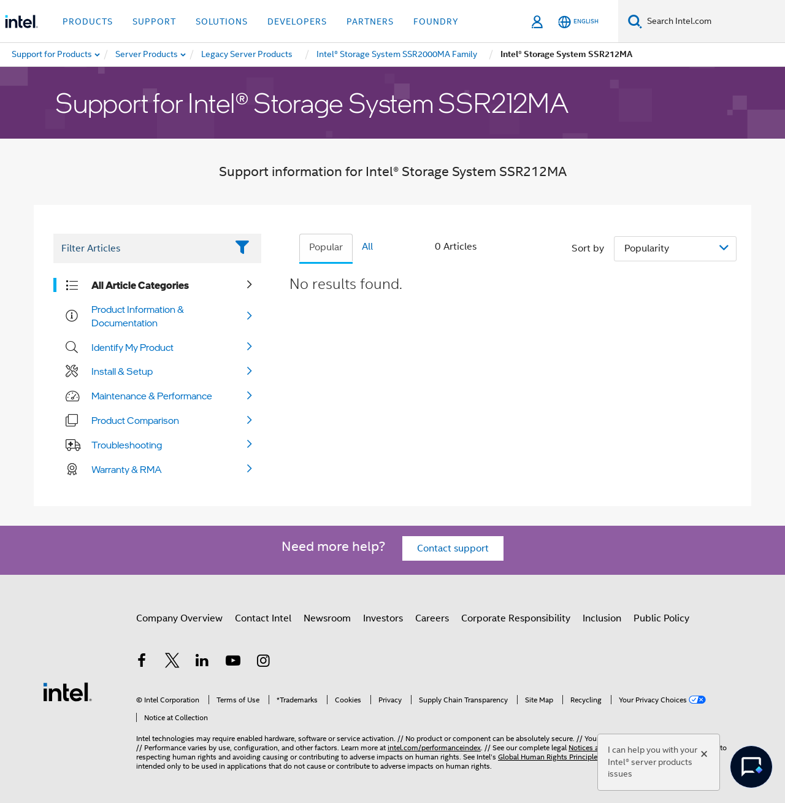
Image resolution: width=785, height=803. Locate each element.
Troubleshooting (126, 445)
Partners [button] (370, 21)
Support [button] (154, 21)
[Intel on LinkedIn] (202, 662)
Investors (383, 618)
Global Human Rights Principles (549, 756)
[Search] (635, 21)
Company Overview (179, 618)
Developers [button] (297, 21)
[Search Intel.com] (713, 21)
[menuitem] (147, 55)
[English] (578, 22)
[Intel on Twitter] (172, 662)
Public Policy (661, 618)
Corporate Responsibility (515, 618)
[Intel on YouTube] (233, 662)
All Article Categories (140, 285)
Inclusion (602, 618)
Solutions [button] (222, 21)
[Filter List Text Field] (140, 248)
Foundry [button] (436, 21)
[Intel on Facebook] (141, 662)
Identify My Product (132, 347)
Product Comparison (135, 420)
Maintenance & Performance (151, 396)
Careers (432, 618)
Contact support (453, 548)
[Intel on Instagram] (263, 662)
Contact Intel (263, 618)
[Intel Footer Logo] (67, 691)
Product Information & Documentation (137, 316)
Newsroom (327, 618)
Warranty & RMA (126, 469)
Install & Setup (122, 371)
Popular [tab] (326, 247)
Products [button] (88, 21)
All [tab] (367, 246)
